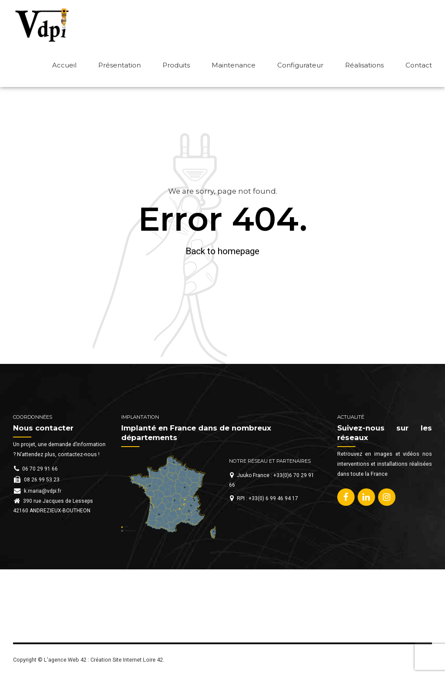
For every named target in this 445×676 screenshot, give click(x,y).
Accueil (64, 65)
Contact (418, 65)
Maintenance (234, 65)
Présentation (119, 65)
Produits (176, 65)
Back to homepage (222, 251)
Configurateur (300, 65)
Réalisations (364, 65)
